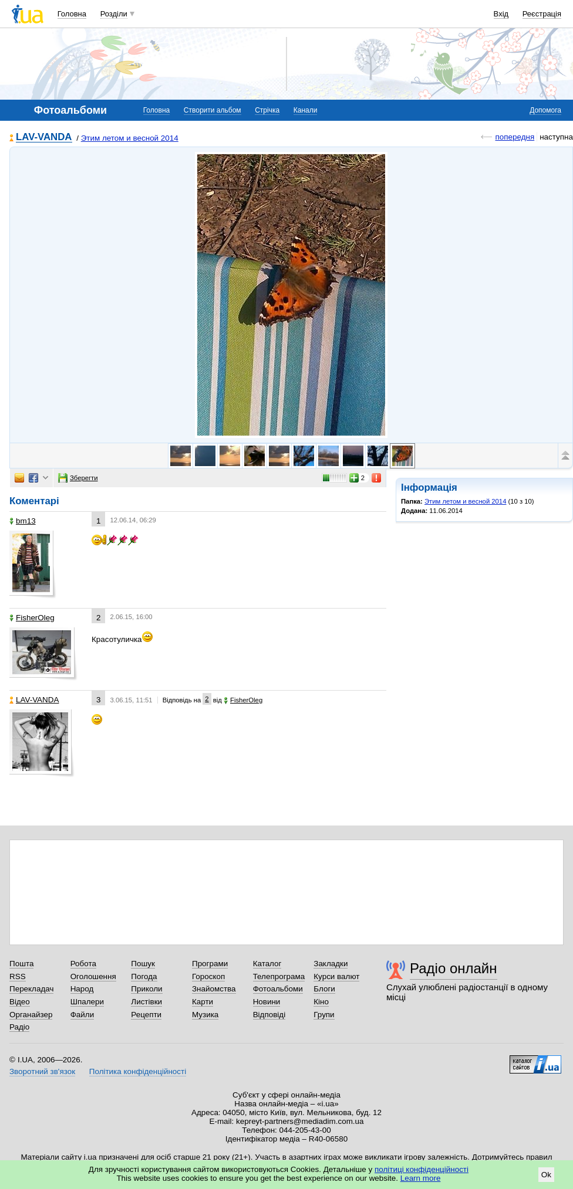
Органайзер (30, 1014)
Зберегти (78, 478)
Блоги (324, 988)
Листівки (146, 1001)
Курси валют (336, 976)
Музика (205, 1014)
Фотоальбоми (278, 988)
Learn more (420, 1178)
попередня (514, 137)
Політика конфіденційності (137, 1071)
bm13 (22, 521)
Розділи (113, 13)
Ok (546, 1174)
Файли (82, 1014)
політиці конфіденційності (421, 1169)
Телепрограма (279, 976)
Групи (324, 1014)
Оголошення (93, 976)
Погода (144, 976)
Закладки (331, 963)
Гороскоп (208, 976)
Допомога (545, 110)
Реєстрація (542, 13)
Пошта (21, 963)
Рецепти (146, 1014)
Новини (267, 1001)
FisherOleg (32, 617)
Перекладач (31, 988)
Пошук (143, 963)
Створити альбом (212, 110)
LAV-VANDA (44, 137)
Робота (83, 963)
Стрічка (267, 110)
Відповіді (269, 1014)
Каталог (267, 963)
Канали (306, 110)
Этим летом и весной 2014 (129, 138)
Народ (82, 988)
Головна (72, 13)
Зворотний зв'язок (42, 1071)
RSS (17, 976)
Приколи (146, 988)
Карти (202, 1001)
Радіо (19, 1026)
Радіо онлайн (453, 968)
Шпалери (87, 1001)
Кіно (321, 1001)
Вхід (501, 13)
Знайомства (214, 988)
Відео (19, 1001)
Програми (210, 963)
